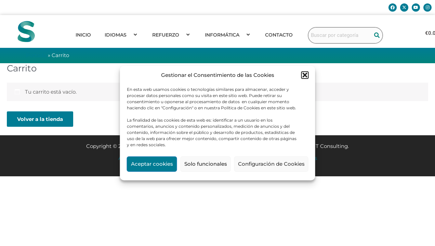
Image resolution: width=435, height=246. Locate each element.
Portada (36, 55)
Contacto (279, 35)
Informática (228, 34)
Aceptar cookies (152, 164)
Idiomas (122, 34)
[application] (129, 34)
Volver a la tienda (40, 119)
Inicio (83, 35)
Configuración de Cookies (271, 164)
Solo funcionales (205, 164)
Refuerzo (171, 34)
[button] (305, 75)
